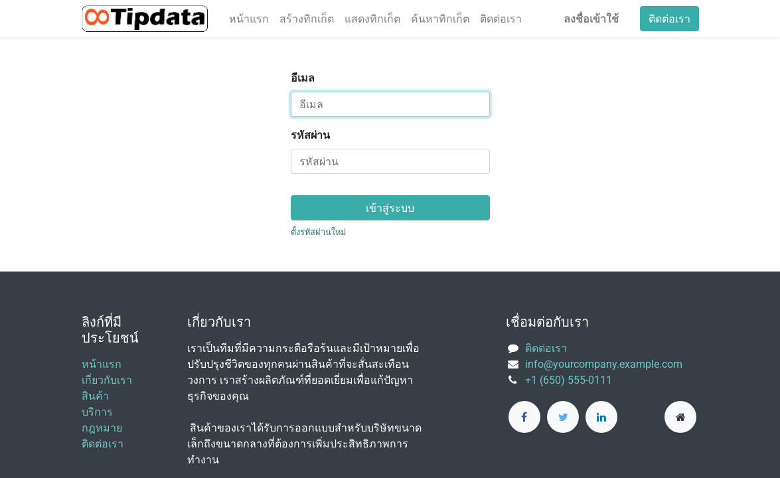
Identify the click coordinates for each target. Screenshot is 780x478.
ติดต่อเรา (669, 18)
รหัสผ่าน (310, 135)
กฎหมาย (102, 428)
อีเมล (303, 78)
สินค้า (95, 396)
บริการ (97, 412)
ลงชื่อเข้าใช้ (591, 18)
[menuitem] (249, 18)
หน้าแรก (101, 364)
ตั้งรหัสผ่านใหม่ (318, 232)
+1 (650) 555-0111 (568, 380)
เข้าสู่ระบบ (390, 207)
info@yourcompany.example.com (603, 364)
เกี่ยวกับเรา (107, 380)
